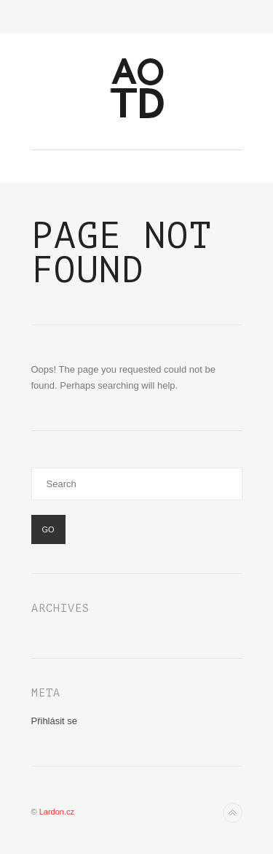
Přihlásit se (54, 720)
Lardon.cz (56, 811)
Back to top (232, 813)
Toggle (136, 16)
